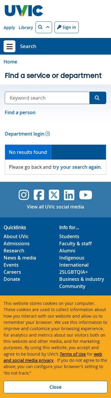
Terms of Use (73, 354)
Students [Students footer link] (69, 236)
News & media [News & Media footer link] (20, 257)
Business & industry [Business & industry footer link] (81, 279)
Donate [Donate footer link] (12, 279)
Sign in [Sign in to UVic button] (66, 27)
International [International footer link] (74, 265)
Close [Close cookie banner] (55, 387)
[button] (44, 27)
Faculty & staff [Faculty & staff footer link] (75, 243)
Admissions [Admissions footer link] (17, 243)
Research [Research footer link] (14, 250)
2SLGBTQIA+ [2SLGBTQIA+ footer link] (73, 272)
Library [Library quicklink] (26, 27)
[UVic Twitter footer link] (54, 195)
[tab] (28, 152)
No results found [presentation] (28, 152)
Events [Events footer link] (11, 265)
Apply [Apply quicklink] (9, 27)
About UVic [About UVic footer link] (16, 236)
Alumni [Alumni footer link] (67, 250)
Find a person (20, 112)
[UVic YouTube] (85, 195)
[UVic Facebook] (39, 195)
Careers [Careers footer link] (12, 272)
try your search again (77, 167)
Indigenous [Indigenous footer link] (71, 257)
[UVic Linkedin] (69, 195)
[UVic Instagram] (24, 195)
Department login (24, 133)
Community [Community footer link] (72, 286)
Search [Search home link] (28, 46)
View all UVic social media (55, 206)
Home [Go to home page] (10, 61)
